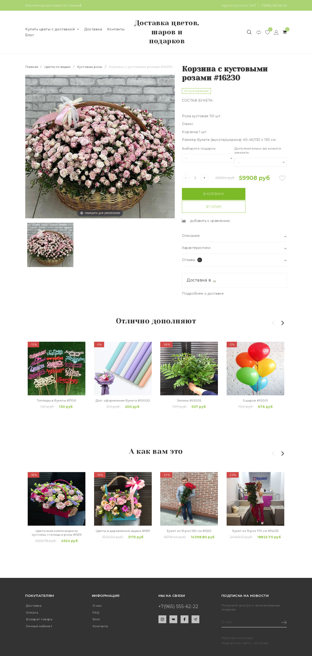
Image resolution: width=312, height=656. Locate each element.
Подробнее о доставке (203, 282)
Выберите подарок (199, 150)
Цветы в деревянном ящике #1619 (123, 521)
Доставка (93, 30)
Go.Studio (262, 629)
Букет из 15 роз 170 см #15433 (255, 519)
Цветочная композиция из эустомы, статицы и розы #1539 (56, 523)
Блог (29, 36)
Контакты (116, 30)
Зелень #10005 (189, 390)
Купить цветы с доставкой (52, 30)
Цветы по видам (58, 69)
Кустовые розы (92, 69)
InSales (247, 624)
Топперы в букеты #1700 (56, 390)
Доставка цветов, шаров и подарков (167, 33)
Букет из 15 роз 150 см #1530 (189, 519)
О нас (98, 591)
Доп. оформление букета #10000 (122, 392)
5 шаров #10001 (255, 390)
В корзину (207, 196)
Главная (32, 69)
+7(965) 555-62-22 (273, 5)
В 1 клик (261, 196)
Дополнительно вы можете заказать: (257, 152)
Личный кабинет (41, 613)
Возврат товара (40, 606)
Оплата (33, 598)
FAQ (96, 598)
